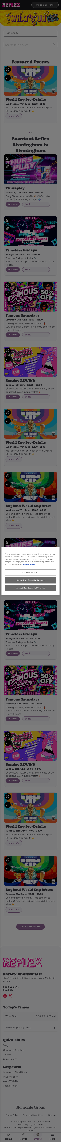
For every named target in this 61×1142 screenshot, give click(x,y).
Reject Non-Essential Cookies (30, 580)
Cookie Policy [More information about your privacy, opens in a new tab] (29, 564)
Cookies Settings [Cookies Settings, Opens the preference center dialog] (30, 572)
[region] (30, 571)
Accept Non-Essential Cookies (30, 588)
